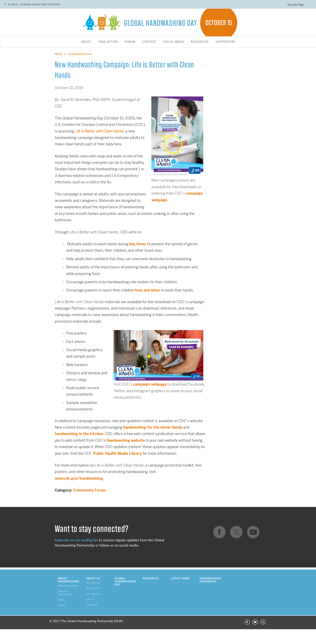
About (86, 42)
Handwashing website (125, 440)
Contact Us (92, 604)
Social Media (173, 42)
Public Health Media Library (117, 453)
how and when (147, 290)
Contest (149, 42)
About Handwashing (68, 580)
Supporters (225, 42)
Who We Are (93, 582)
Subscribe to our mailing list (76, 540)
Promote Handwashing (65, 593)
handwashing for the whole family (152, 427)
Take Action (108, 42)
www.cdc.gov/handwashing (79, 478)
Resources (200, 42)
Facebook (247, 622)
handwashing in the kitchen (79, 433)
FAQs (61, 599)
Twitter (263, 622)
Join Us (90, 599)
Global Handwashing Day (125, 581)
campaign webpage (149, 384)
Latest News (180, 578)
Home (58, 54)
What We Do (93, 588)
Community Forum (89, 490)
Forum (130, 42)
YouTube (255, 622)
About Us (93, 578)
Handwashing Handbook (210, 580)
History (62, 605)
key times (137, 244)
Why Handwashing (68, 585)
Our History (92, 593)
